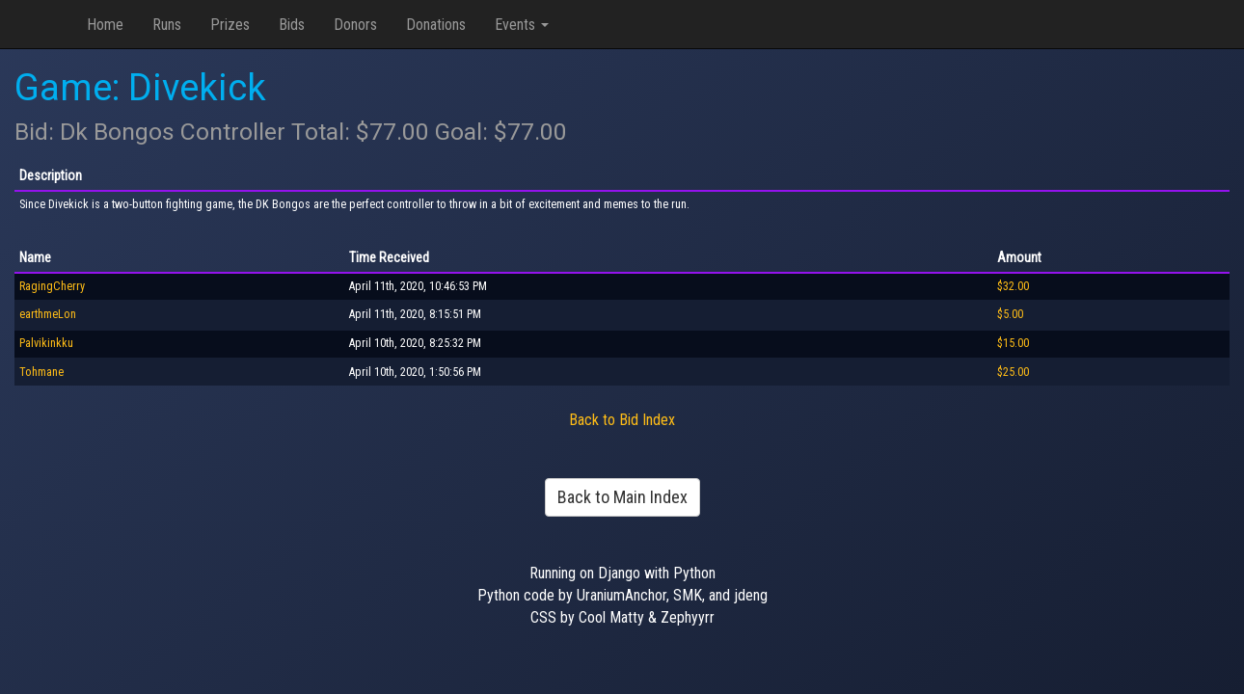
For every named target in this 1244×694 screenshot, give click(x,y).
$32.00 (1013, 286)
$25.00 (1013, 372)
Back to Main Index (622, 497)
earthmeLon (47, 314)
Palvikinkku (46, 343)
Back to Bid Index (622, 420)
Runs (166, 24)
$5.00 (1010, 314)
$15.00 (1013, 343)
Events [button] (522, 24)
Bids (292, 24)
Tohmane (41, 372)
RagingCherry (52, 286)
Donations (436, 24)
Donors (355, 24)
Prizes (230, 24)
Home (105, 24)
